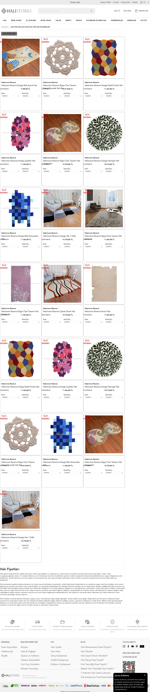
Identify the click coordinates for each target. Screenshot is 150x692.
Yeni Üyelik (56, 647)
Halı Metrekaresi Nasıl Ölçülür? (96, 647)
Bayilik (4, 656)
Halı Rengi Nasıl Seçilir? (92, 660)
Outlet (143, 20)
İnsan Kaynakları (9, 647)
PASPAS (79, 20)
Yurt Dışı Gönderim (30, 664)
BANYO (68, 20)
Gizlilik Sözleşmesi (60, 660)
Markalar (131, 20)
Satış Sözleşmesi (59, 656)
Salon (58, 20)
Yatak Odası (45, 20)
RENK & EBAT (16, 20)
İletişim (24, 647)
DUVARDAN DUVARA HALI (96, 20)
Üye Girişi (127, 11)
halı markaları (109, 603)
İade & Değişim (28, 651)
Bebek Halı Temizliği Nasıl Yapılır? (97, 669)
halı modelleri (109, 584)
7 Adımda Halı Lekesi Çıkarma (95, 673)
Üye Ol (117, 11)
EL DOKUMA (31, 20)
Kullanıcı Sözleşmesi (60, 664)
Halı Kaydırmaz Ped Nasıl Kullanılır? (98, 677)
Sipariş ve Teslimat (30, 656)
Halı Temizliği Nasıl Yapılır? (94, 664)
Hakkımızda (7, 651)
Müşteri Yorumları (29, 669)
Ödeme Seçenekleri (30, 660)
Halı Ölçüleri (87, 651)
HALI (5, 20)
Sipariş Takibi (105, 2)
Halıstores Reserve (8, 82)
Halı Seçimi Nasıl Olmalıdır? (94, 656)
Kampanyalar (117, 20)
